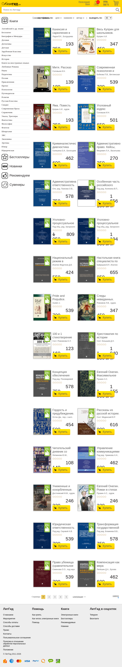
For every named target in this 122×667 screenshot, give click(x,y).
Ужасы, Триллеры (10, 116)
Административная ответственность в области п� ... (65, 185)
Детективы (6, 44)
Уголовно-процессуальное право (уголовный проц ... (64, 225)
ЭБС (4, 135)
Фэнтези (5, 127)
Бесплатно (6, 32)
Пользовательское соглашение (17, 638)
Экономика (7, 139)
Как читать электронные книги (45, 619)
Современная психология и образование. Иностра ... (106, 72)
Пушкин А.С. (102, 379)
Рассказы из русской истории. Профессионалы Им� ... (108, 415)
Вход (87, 4)
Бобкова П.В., (103, 74)
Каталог (46, 18)
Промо (6, 630)
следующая (78, 597)
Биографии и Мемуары (12, 36)
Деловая (5, 40)
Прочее (5, 86)
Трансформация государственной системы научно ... (108, 529)
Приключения (8, 82)
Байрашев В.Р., (104, 265)
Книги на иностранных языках (15, 63)
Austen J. (56, 303)
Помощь (35, 622)
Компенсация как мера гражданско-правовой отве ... (108, 567)
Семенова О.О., (59, 569)
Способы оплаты (10, 622)
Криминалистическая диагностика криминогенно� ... (66, 148)
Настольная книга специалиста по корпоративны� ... (108, 263)
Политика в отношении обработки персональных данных (14, 643)
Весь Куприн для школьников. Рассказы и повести (108, 34)
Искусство (6, 55)
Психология (7, 89)
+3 (57, 40)
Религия (5, 97)
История (5, 59)
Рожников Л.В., (103, 303)
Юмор (4, 146)
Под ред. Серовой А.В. (62, 531)
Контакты (7, 634)
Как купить (36, 615)
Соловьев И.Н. (58, 71)
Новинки (16, 166)
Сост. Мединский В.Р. (106, 417)
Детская (5, 47)
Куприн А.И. (102, 36)
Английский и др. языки (12, 28)
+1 (53, 40)
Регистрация (84, 2)
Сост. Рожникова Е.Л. (61, 341)
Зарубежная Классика (11, 51)
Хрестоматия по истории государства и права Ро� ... (107, 339)
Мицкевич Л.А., (104, 151)
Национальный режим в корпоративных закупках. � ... (62, 263)
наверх (116, 596)
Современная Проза (11, 108)
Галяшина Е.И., (59, 151)
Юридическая (8, 150)
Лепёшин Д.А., (103, 569)
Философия (7, 124)
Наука (4, 70)
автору (79, 18)
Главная (36, 18)
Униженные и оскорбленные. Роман (62, 490)
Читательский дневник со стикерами (61, 452)
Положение (8, 650)
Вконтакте (94, 619)
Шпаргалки (7, 131)
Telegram (94, 615)
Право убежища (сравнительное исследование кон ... (63, 567)
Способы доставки (11, 626)
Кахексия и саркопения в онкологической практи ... (62, 34)
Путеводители (8, 93)
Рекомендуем (20, 175)
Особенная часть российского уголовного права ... (108, 187)
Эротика (5, 143)
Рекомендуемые (68, 622)
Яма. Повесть (61, 105)
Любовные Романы (10, 67)
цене (57, 18)
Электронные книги (69, 615)
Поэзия (5, 78)
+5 (61, 40)
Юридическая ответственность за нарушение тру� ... (63, 529)
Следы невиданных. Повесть (105, 299)
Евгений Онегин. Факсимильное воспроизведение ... (108, 377)
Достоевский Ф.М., (60, 493)
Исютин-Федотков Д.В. (62, 265)
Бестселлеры (19, 157)
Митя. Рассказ (61, 67)
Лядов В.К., (57, 36)
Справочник (7, 112)
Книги (14, 21)
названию (68, 18)
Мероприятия (9, 619)
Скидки (5, 105)
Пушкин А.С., (103, 493)
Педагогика (7, 74)
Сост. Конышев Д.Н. (105, 341)
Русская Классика (9, 101)
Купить (63, 51)
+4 (59, 40)
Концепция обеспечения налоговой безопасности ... (63, 377)
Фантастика (7, 120)
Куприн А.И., (58, 109)
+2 (55, 40)
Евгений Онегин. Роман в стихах (108, 488)
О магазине (8, 615)
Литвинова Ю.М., (60, 455)
